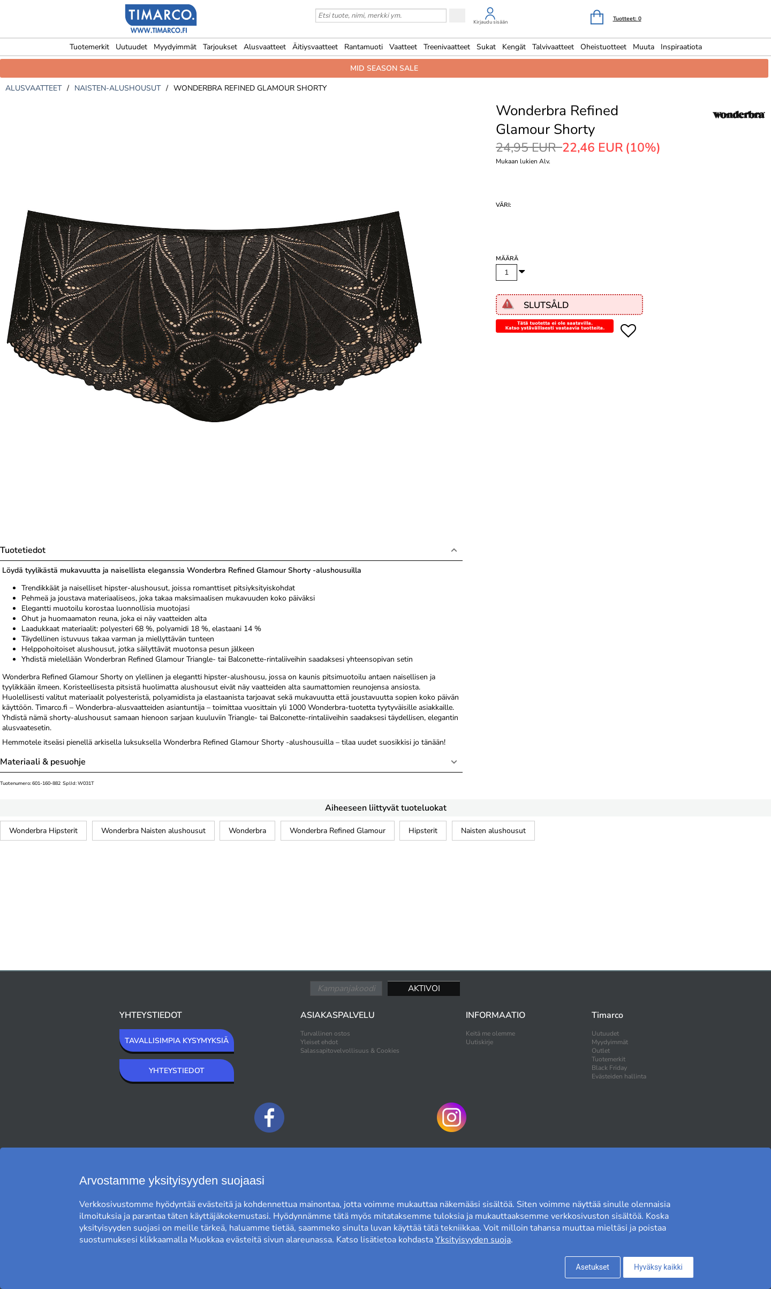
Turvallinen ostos (325, 1033)
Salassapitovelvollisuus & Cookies (349, 1050)
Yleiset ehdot (319, 1042)
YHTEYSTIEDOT (177, 1071)
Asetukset (592, 1267)
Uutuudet (131, 47)
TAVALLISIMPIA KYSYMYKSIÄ (177, 1041)
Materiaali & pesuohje (43, 762)
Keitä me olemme (490, 1033)
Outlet (601, 1050)
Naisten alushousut (493, 831)
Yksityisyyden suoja (473, 1240)
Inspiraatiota (681, 47)
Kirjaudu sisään (490, 22)
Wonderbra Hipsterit (43, 831)
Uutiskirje (479, 1042)
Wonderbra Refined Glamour (338, 831)
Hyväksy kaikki (658, 1267)
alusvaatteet (33, 88)
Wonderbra (247, 831)
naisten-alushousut (117, 88)
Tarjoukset (220, 47)
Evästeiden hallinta (619, 1076)
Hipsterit (423, 831)
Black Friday (609, 1067)
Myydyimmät (175, 47)
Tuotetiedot (23, 550)
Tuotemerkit (89, 47)
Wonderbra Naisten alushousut (153, 831)
